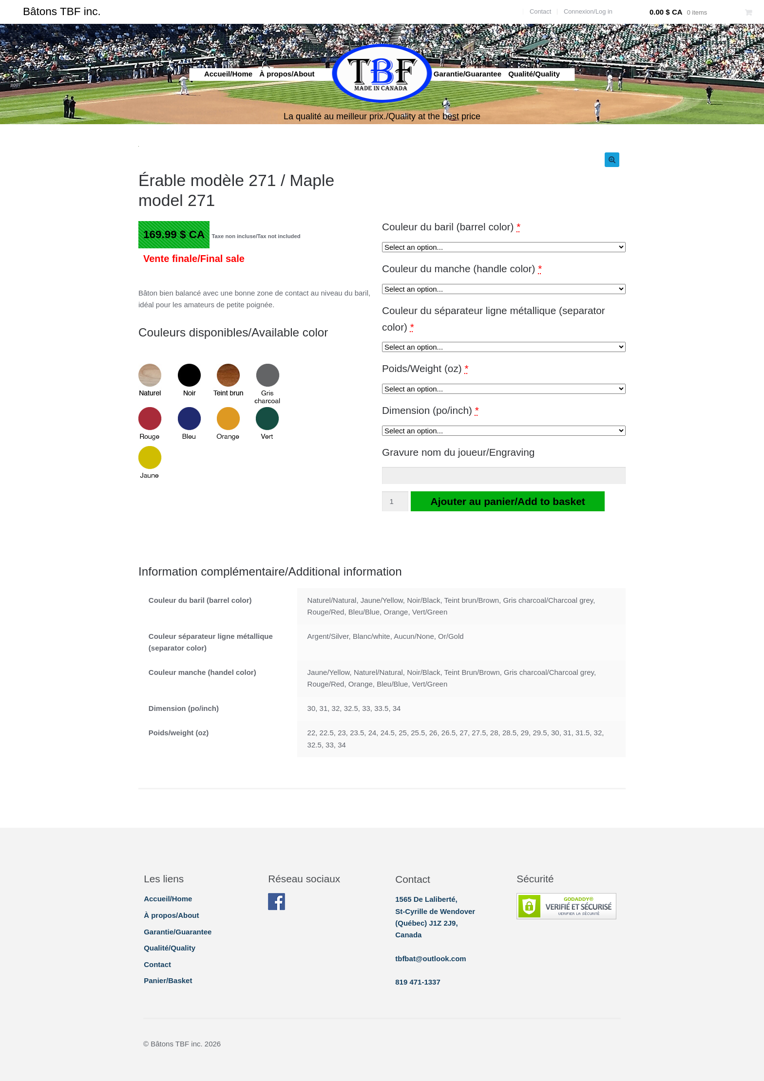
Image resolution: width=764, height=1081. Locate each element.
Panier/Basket (168, 980)
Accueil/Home (228, 74)
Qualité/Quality (534, 74)
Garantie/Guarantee (467, 74)
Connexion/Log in (588, 11)
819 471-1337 (417, 982)
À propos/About (286, 74)
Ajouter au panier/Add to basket (507, 501)
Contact (540, 11)
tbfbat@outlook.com (430, 958)
